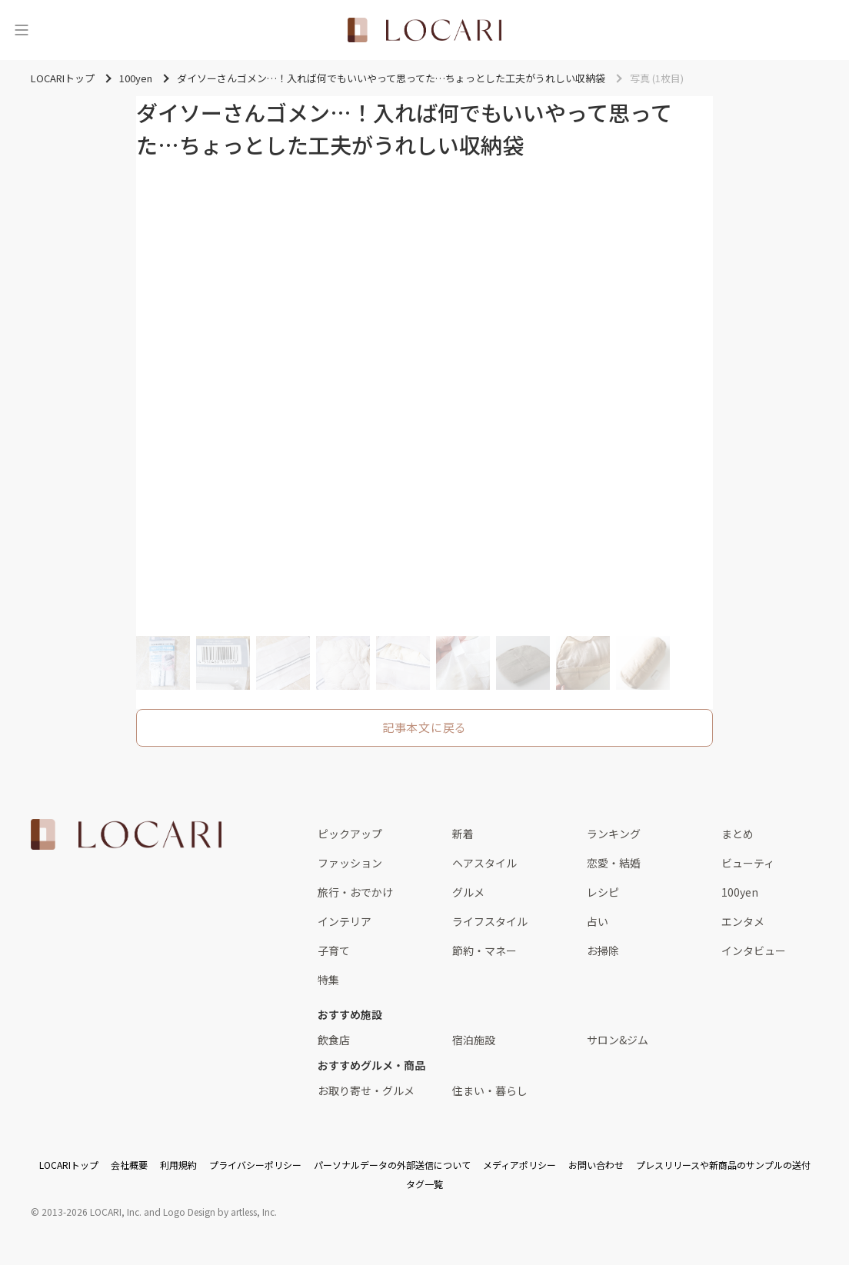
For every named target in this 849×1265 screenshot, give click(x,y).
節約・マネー (484, 950)
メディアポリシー (519, 1164)
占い (597, 921)
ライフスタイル (490, 921)
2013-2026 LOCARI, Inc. (92, 1211)
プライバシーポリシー (255, 1164)
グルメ (468, 892)
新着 (463, 833)
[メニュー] (21, 30)
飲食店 (334, 1039)
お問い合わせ (596, 1164)
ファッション (350, 863)
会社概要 (129, 1164)
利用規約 (178, 1164)
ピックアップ (350, 833)
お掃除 (603, 950)
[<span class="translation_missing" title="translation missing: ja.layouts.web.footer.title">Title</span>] (126, 834)
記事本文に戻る (424, 727)
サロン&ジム (617, 1039)
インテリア (344, 921)
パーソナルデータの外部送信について (392, 1164)
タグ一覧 (424, 1183)
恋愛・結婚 (614, 863)
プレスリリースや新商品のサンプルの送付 (723, 1164)
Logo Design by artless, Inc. (220, 1211)
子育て (334, 950)
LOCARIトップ (68, 1164)
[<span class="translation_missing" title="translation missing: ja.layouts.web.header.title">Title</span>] (424, 30)
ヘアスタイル (484, 863)
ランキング (614, 833)
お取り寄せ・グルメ (366, 1090)
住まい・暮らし (490, 1090)
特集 (328, 979)
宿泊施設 (473, 1039)
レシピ (603, 892)
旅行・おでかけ (355, 892)
